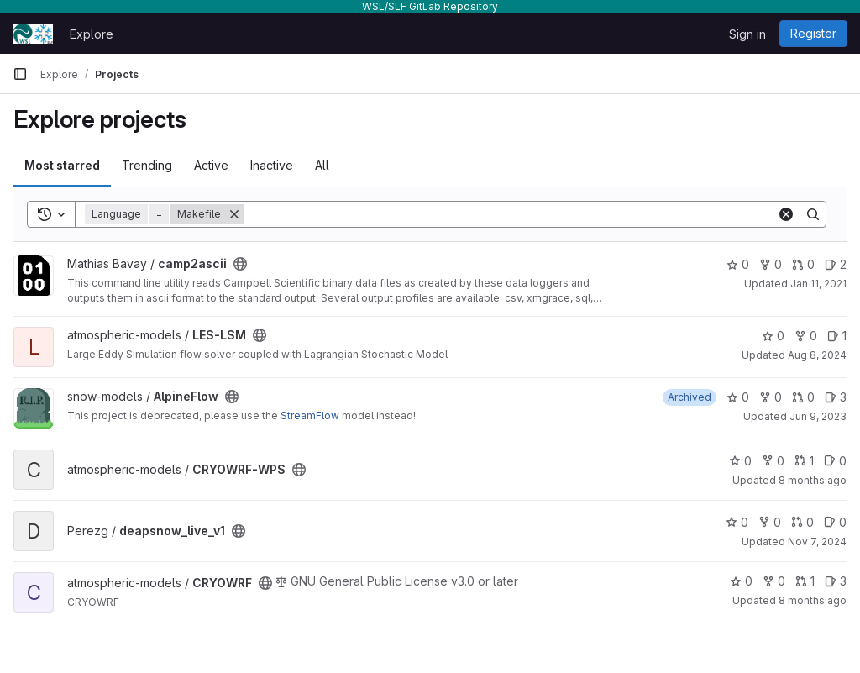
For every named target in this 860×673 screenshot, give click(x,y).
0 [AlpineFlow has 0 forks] (770, 397)
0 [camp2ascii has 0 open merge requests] (803, 264)
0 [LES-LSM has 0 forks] (805, 336)
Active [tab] (211, 165)
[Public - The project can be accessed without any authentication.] (240, 264)
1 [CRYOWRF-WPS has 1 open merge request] (804, 461)
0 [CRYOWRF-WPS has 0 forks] (773, 461)
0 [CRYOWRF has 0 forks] (774, 581)
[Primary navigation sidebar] (20, 73)
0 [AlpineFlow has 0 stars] (737, 397)
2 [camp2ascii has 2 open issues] (836, 264)
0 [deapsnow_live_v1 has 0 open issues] (835, 522)
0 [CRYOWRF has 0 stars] (741, 581)
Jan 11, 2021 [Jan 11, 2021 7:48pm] (818, 283)
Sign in (747, 34)
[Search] (510, 214)
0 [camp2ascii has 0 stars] (737, 264)
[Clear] (786, 214)
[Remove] (234, 214)
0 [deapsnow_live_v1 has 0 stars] (737, 522)
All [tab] (322, 165)
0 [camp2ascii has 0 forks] (770, 264)
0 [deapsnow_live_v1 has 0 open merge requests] (802, 522)
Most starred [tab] (62, 165)
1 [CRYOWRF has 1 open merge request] (805, 581)
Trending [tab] (147, 165)
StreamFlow (310, 415)
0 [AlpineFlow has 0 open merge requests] (803, 397)
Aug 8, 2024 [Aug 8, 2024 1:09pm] (817, 355)
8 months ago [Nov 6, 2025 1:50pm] (813, 600)
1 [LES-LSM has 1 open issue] (837, 336)
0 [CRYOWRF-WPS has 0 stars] (740, 461)
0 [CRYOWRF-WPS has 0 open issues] (835, 461)
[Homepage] (32, 33)
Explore (91, 34)
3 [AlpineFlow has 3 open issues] (836, 397)
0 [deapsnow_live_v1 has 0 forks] (769, 522)
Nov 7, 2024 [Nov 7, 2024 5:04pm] (817, 541)
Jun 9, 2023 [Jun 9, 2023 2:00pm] (818, 416)
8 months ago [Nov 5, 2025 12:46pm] (813, 480)
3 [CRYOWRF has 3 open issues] (836, 581)
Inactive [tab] (271, 165)
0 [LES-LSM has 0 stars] (773, 336)
